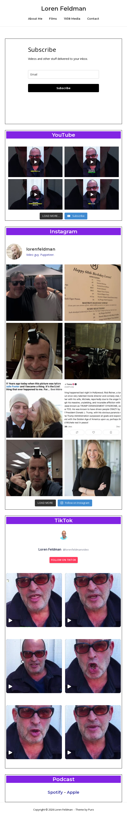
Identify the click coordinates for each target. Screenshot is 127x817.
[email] (63, 74)
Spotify (55, 792)
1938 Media (72, 18)
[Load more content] (51, 216)
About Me (35, 18)
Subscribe (63, 88)
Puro (91, 809)
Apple (73, 792)
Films (53, 18)
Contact (93, 18)
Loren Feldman (63, 8)
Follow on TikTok (63, 560)
